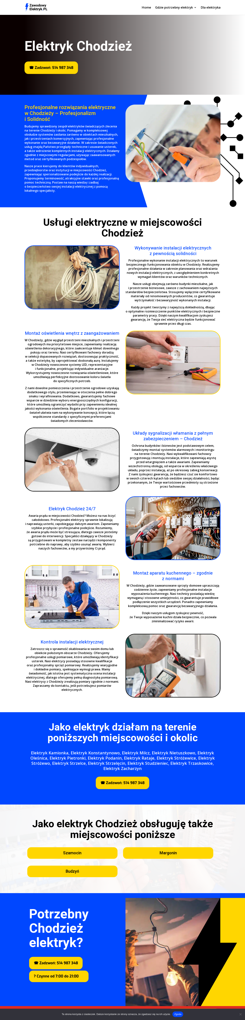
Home (146, 7)
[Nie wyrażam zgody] (240, 1014)
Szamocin (72, 853)
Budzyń (72, 871)
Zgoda (177, 1014)
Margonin (168, 853)
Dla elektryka (210, 7)
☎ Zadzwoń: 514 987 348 (51, 67)
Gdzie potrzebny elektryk (174, 7)
